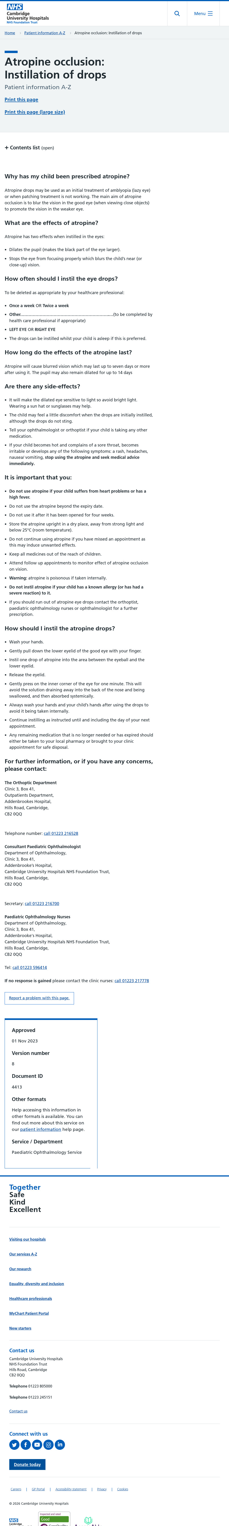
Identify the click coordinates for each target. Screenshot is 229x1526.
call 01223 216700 (42, 886)
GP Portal (38, 1471)
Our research (20, 1251)
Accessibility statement (71, 1471)
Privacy (101, 1471)
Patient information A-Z (44, 33)
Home (10, 33)
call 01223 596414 (30, 950)
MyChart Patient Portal (29, 1295)
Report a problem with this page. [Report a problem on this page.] (39, 980)
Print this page (21, 99)
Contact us (18, 1393)
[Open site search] (177, 14)
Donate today (27, 1447)
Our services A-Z (23, 1236)
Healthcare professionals (30, 1281)
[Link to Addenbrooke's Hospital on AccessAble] (88, 1505)
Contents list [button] (29, 129)
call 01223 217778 (132, 963)
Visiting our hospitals (27, 1221)
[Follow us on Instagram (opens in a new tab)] (49, 1427)
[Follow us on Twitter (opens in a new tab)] (15, 1427)
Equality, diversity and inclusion (36, 1266)
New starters (20, 1310)
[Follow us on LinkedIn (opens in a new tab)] (60, 1427)
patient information (40, 1111)
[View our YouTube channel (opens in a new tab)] (37, 1427)
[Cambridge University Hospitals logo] (28, 13)
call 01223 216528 (61, 815)
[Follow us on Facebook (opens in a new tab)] (26, 1427)
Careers (16, 1471)
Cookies (122, 1471)
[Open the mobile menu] (203, 13)
